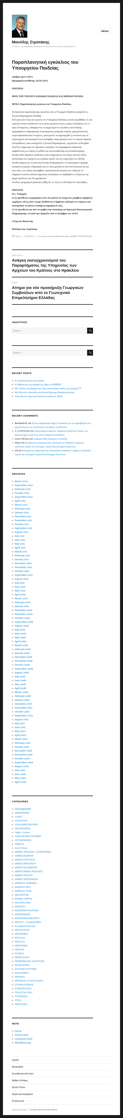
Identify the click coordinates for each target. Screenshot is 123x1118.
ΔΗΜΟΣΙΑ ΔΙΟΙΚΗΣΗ (25, 883)
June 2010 (20, 586)
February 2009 (23, 649)
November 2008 (24, 660)
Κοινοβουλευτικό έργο (60, 236)
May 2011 (20, 543)
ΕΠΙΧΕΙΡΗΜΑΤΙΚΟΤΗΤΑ (27, 918)
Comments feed (23, 1038)
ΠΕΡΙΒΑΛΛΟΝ (22, 957)
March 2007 (21, 739)
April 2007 (20, 735)
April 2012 (20, 500)
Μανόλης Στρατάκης (30, 42)
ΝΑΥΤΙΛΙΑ (20, 937)
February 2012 (22, 508)
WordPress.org (23, 1042)
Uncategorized (44, 236)
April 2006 (20, 782)
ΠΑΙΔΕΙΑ (73, 236)
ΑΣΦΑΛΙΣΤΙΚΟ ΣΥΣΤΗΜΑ (28, 836)
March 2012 (21, 504)
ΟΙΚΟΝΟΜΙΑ (21, 945)
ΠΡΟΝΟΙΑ (20, 976)
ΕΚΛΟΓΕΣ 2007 (23, 902)
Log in (18, 1031)
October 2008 (22, 664)
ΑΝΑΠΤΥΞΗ (21, 820)
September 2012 (24, 496)
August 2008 (22, 672)
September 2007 (24, 715)
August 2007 (22, 719)
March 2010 (21, 598)
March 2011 (21, 551)
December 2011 (23, 516)
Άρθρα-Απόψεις (22, 832)
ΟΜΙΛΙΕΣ (19, 949)
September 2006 (24, 762)
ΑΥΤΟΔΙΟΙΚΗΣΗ (23, 840)
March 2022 (21, 481)
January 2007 (22, 746)
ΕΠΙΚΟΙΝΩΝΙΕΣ (23, 914)
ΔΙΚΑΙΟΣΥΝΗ (22, 894)
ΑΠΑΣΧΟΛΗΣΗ (22, 828)
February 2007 (23, 742)
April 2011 (20, 547)
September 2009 (24, 621)
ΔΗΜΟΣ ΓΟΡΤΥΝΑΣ (25, 859)
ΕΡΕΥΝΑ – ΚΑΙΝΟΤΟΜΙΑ (28, 922)
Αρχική (15, 1060)
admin (19, 236)
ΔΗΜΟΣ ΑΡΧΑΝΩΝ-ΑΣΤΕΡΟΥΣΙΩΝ (33, 851)
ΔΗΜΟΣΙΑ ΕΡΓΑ (23, 887)
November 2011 (23, 520)
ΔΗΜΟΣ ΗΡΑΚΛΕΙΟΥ (25, 863)
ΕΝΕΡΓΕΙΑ (20, 906)
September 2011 (23, 528)
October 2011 (22, 524)
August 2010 (21, 578)
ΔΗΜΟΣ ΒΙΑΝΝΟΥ (24, 855)
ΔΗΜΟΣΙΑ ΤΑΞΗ (23, 890)
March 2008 (21, 692)
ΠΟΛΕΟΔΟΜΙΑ (22, 965)
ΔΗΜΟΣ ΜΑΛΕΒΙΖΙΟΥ (26, 867)
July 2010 (20, 582)
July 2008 (20, 676)
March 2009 (21, 645)
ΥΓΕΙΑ (18, 1000)
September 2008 (24, 668)
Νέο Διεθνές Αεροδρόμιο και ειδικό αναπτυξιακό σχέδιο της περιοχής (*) (48, 388)
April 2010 (20, 594)
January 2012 (22, 512)
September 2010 (24, 575)
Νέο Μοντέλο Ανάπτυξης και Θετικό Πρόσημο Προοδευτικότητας (44, 392)
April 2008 (20, 688)
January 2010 (22, 606)
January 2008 (22, 700)
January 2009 (22, 653)
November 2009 (24, 614)
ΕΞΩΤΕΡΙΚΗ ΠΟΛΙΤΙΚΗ (27, 910)
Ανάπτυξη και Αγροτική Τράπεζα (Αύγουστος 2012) (39, 396)
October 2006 (22, 758)
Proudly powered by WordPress (43, 1110)
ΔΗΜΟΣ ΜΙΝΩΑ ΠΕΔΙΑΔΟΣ (29, 871)
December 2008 (23, 657)
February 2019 (23, 489)
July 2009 (20, 629)
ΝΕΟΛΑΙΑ (20, 941)
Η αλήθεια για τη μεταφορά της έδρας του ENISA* (38, 384)
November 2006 (24, 754)
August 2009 (22, 625)
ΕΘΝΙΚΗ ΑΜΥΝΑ (23, 898)
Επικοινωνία (18, 1101)
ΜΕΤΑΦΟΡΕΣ (21, 933)
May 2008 (20, 684)
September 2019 (24, 485)
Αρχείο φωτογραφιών (22, 1094)
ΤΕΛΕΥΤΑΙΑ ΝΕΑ (85, 236)
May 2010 (20, 590)
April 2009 (20, 641)
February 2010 (22, 602)
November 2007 (23, 707)
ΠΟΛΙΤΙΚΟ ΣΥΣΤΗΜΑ (26, 969)
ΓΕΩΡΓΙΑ (19, 844)
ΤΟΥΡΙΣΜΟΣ (21, 996)
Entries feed (21, 1034)
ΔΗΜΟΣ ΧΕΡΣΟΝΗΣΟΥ (26, 879)
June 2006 (20, 774)
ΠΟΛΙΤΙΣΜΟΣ (22, 972)
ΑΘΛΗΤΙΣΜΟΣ (22, 812)
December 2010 (23, 563)
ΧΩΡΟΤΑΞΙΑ (21, 1004)
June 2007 (20, 727)
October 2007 (22, 711)
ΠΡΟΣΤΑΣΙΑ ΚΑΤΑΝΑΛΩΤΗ (29, 980)
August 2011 (21, 532)
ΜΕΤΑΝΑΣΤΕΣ (22, 929)
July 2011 (19, 536)
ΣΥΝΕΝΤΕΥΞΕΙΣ (23, 988)
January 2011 (22, 559)
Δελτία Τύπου (21, 847)
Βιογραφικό (17, 1066)
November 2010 (23, 567)
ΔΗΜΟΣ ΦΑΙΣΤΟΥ (24, 875)
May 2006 (20, 778)
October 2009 (22, 618)
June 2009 (20, 633)
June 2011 (20, 539)
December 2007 (23, 703)
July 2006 (20, 770)
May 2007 (20, 731)
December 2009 (23, 610)
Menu (105, 31)
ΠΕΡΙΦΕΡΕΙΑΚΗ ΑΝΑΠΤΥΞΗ (29, 961)
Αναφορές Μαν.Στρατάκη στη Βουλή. (50, 438)
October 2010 (22, 571)
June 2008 (20, 680)
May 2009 (20, 637)
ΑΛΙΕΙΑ (18, 816)
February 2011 (22, 555)
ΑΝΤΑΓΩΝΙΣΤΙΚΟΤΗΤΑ (26, 824)
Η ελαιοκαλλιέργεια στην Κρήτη (29, 380)
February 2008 (23, 696)
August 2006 (22, 766)
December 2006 (23, 750)
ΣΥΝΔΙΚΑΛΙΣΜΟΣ (24, 984)
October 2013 (22, 493)
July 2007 (20, 723)
